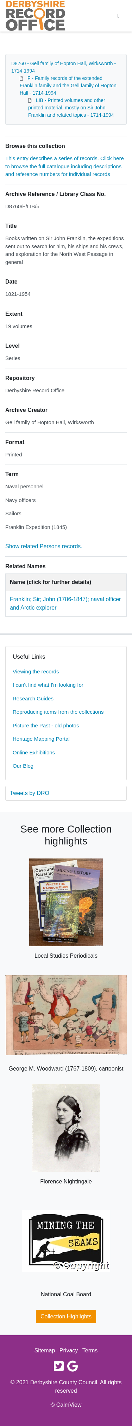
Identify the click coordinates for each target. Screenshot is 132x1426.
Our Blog (23, 766)
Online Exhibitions (34, 752)
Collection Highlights (66, 1316)
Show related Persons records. (43, 546)
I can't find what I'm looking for (48, 685)
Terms (90, 1350)
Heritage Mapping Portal (41, 739)
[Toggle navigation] (118, 15)
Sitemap (44, 1350)
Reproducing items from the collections (58, 712)
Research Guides (33, 698)
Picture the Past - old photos (46, 725)
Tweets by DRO (29, 793)
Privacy (68, 1350)
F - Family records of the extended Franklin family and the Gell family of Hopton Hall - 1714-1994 (68, 85)
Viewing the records (36, 671)
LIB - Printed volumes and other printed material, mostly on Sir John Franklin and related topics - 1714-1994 (71, 107)
